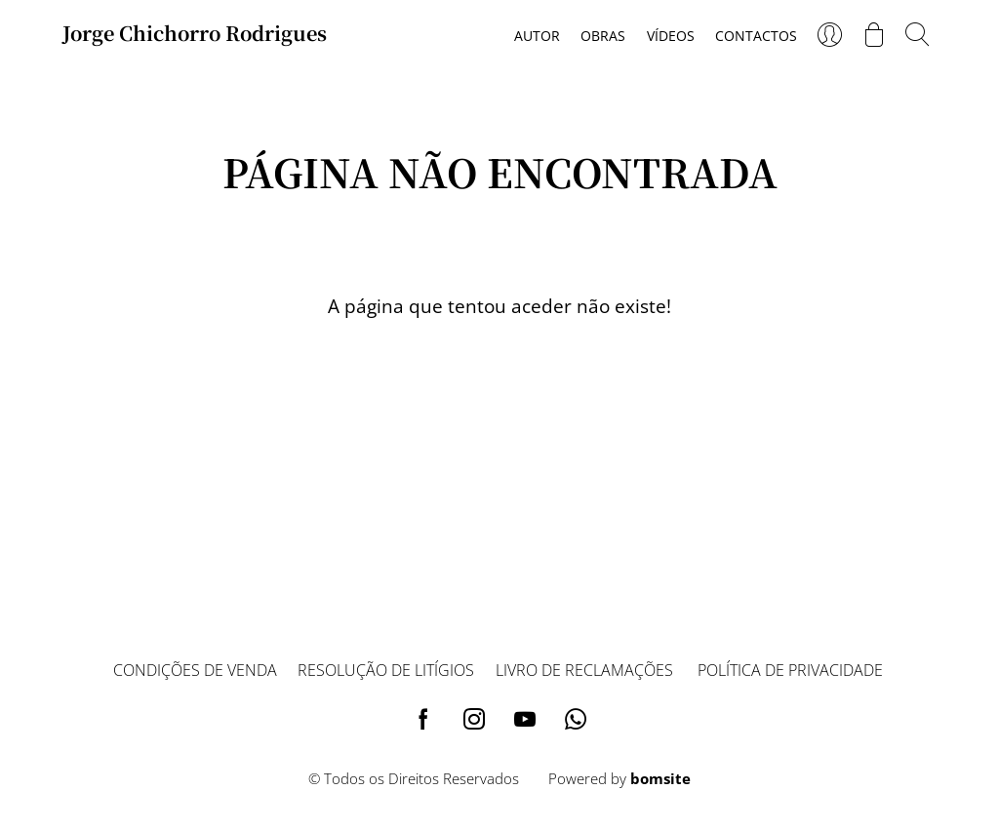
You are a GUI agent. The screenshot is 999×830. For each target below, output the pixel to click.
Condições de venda (195, 670)
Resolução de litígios (386, 670)
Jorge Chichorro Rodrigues (194, 33)
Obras (602, 35)
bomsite (660, 778)
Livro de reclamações (584, 670)
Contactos (756, 35)
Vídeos (671, 35)
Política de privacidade (790, 670)
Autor (537, 35)
